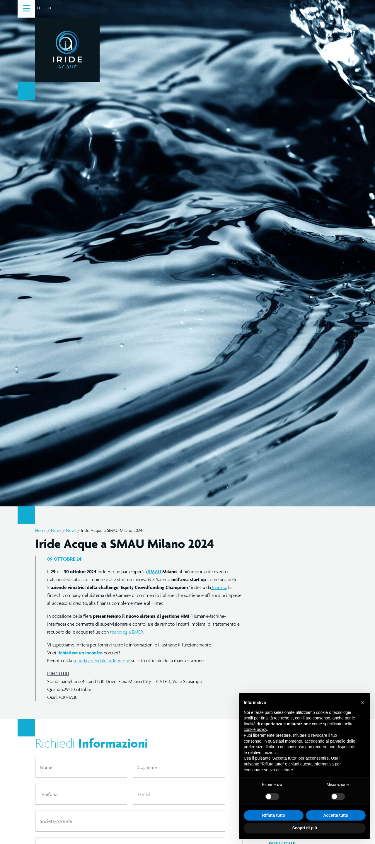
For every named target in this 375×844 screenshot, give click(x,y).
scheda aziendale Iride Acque (101, 660)
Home (41, 530)
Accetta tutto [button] (335, 815)
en (49, 8)
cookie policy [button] (255, 729)
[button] (362, 702)
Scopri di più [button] (304, 828)
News (56, 530)
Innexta (218, 587)
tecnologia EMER (126, 632)
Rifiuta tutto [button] (273, 815)
